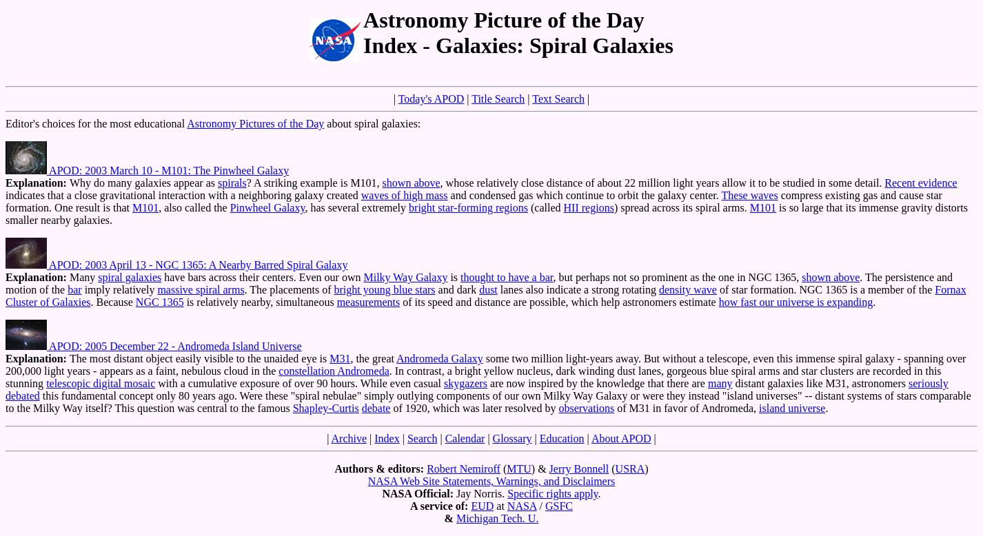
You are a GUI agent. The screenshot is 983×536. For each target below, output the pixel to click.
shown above (411, 183)
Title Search (498, 99)
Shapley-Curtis (326, 408)
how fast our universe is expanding (796, 302)
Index (386, 438)
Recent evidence (920, 183)
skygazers (465, 383)
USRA (630, 469)
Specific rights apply (552, 493)
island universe (792, 408)
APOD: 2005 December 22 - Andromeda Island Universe (154, 346)
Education (562, 438)
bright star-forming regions (468, 208)
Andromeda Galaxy (439, 358)
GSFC (559, 506)
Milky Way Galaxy (405, 277)
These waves (750, 195)
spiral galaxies (129, 277)
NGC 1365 (160, 302)
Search (422, 438)
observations (586, 408)
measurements (369, 302)
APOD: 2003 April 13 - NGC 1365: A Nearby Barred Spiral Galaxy (176, 265)
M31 (340, 358)
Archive (349, 438)
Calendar (465, 438)
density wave (688, 290)
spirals (232, 183)
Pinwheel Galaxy (267, 208)
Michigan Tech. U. (497, 518)
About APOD (621, 438)
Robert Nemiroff (463, 469)
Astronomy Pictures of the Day (255, 124)
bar (74, 290)
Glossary (512, 438)
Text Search (558, 99)
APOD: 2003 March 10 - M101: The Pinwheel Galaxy (147, 170)
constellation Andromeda (333, 371)
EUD (482, 506)
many (720, 383)
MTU (519, 469)
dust (488, 290)
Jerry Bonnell (579, 469)
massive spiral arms (200, 290)
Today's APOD (431, 99)
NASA (522, 506)
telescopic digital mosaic (100, 383)
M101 (145, 208)
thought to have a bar (506, 277)
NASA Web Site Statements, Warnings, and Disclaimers (492, 481)
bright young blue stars (385, 290)
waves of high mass (404, 195)
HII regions (589, 208)
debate (376, 408)
